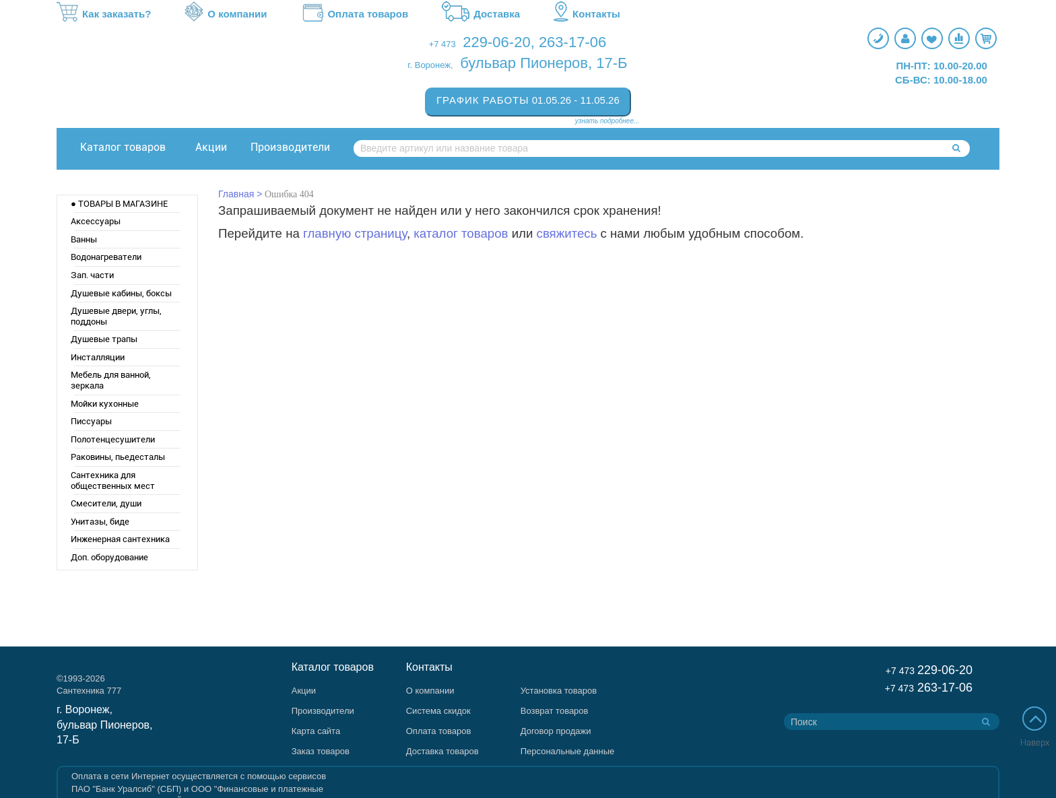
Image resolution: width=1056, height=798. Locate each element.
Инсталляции (98, 357)
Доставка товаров (442, 751)
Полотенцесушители (113, 439)
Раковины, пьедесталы (118, 457)
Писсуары (91, 421)
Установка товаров (559, 691)
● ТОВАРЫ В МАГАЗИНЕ (119, 204)
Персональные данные (568, 751)
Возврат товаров (555, 711)
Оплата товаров (354, 14)
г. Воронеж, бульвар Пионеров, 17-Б (105, 725)
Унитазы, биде (100, 522)
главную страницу (355, 233)
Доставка (481, 14)
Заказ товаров (321, 751)
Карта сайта (316, 731)
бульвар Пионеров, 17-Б (543, 63)
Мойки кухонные (105, 404)
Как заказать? (104, 14)
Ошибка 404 (289, 194)
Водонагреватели (106, 257)
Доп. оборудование (109, 557)
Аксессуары (96, 221)
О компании (226, 14)
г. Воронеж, (430, 65)
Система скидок (438, 711)
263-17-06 (572, 42)
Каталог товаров (123, 147)
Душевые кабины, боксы (121, 293)
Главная (236, 194)
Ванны (84, 239)
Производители (290, 147)
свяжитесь (567, 233)
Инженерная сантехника (120, 539)
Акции (211, 147)
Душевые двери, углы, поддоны (116, 316)
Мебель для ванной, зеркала (111, 380)
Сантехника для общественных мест (113, 480)
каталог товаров (461, 233)
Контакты (587, 14)
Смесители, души (106, 503)
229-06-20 (496, 42)
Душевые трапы (104, 339)
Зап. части (92, 275)
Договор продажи (556, 731)
